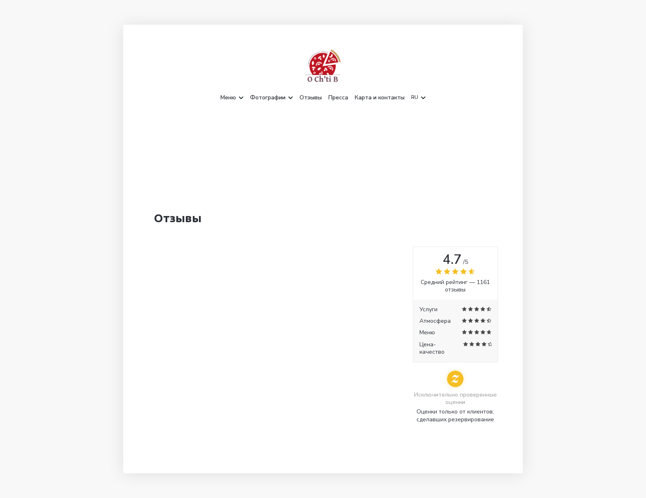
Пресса (338, 97)
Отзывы (311, 97)
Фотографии (271, 97)
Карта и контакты (380, 97)
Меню (231, 97)
